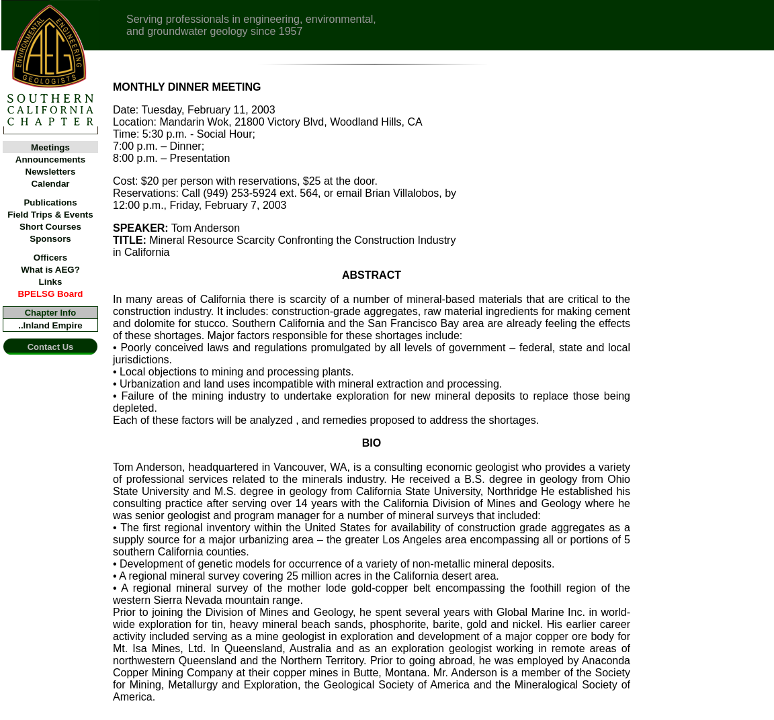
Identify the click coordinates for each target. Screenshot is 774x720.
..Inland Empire (50, 325)
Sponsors (50, 239)
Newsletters (51, 172)
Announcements (50, 159)
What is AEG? (50, 270)
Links (50, 282)
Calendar (50, 184)
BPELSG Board (50, 294)
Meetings (50, 147)
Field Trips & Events (50, 215)
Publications (50, 202)
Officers (50, 258)
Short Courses (50, 227)
